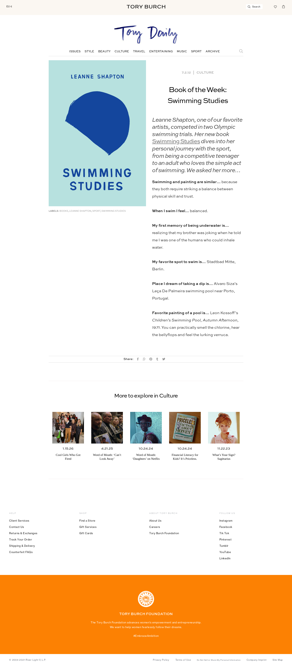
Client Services (19, 520)
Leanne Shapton (80, 211)
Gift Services (88, 527)
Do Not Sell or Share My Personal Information (218, 660)
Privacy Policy (161, 659)
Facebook (225, 527)
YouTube (225, 552)
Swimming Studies (176, 142)
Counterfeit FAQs (21, 552)
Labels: (54, 211)
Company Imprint (256, 659)
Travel (139, 51)
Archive (213, 51)
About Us (155, 520)
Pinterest (225, 539)
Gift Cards (86, 533)
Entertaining (161, 51)
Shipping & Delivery (22, 545)
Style (89, 51)
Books (63, 211)
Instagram (226, 520)
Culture (122, 51)
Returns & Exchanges (23, 533)
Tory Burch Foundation (164, 533)
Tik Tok (224, 533)
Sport (196, 51)
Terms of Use (183, 659)
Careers (154, 527)
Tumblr (224, 545)
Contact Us (16, 527)
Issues (75, 51)
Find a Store (87, 520)
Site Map (278, 659)
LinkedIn (225, 558)
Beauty (104, 51)
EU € (9, 6)
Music (182, 51)
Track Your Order (20, 539)
